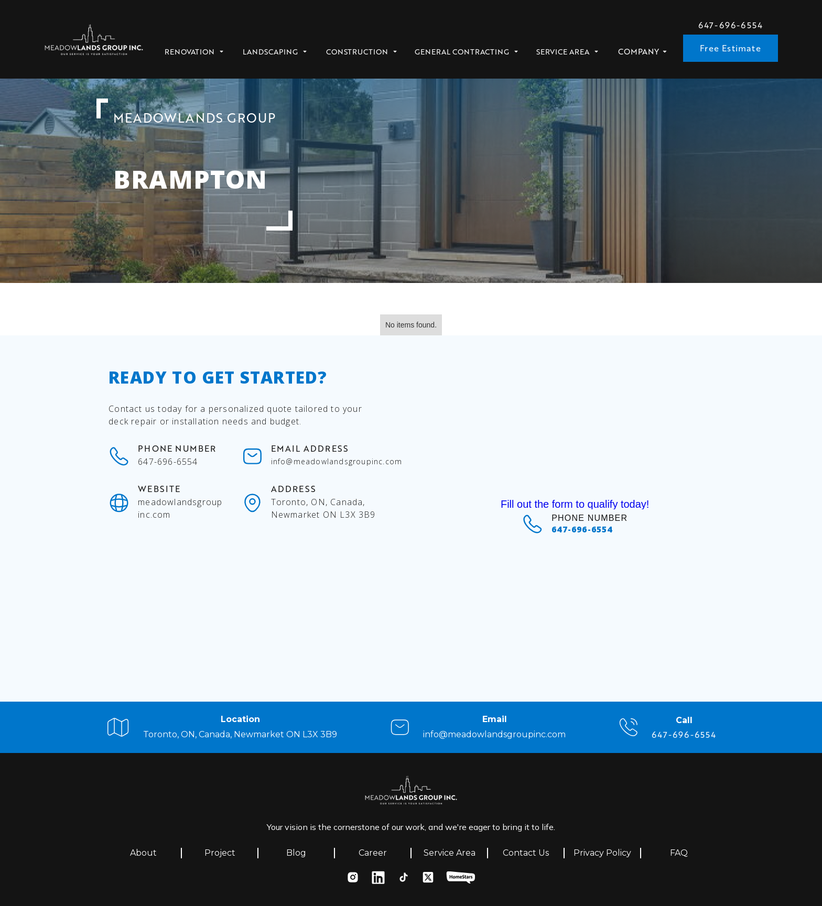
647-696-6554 (730, 25)
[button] (197, 49)
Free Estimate (730, 47)
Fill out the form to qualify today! (575, 504)
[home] (94, 43)
